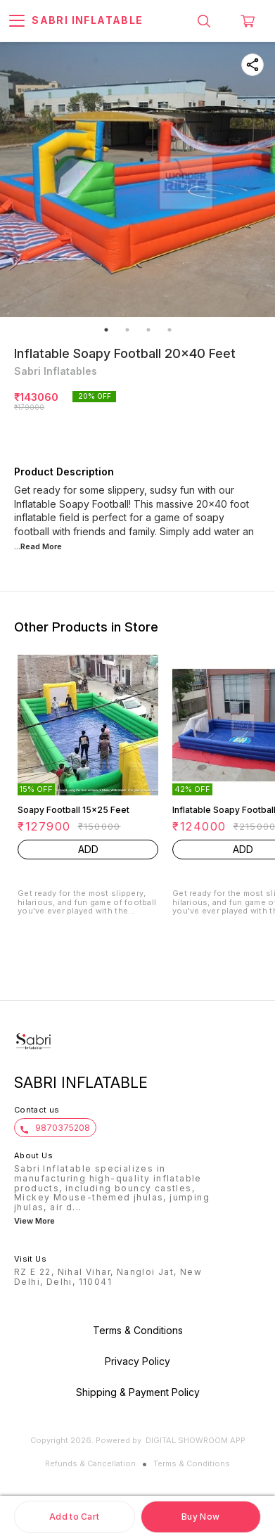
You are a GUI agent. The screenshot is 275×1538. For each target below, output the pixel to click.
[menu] (17, 21)
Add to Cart (74, 1516)
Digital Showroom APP (195, 1440)
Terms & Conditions (191, 1463)
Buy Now (200, 1516)
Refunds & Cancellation (90, 1463)
